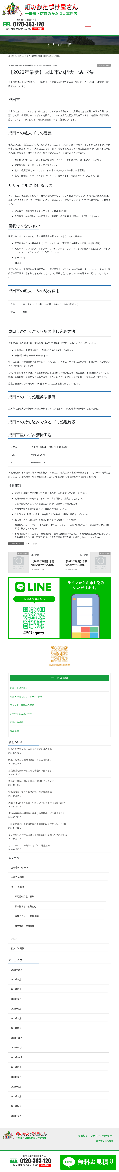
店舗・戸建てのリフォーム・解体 (26, 696)
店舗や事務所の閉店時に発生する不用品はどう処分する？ (36, 813)
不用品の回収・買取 (24, 896)
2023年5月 (16, 1096)
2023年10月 (17, 1057)
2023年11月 (17, 1047)
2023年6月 (16, 1086)
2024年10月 (17, 970)
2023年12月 (17, 1038)
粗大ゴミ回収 (104, 65)
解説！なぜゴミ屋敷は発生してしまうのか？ (30, 759)
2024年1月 (16, 1028)
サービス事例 (17, 887)
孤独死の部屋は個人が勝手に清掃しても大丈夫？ (32, 781)
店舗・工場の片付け (20, 688)
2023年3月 (16, 1116)
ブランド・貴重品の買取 (22, 705)
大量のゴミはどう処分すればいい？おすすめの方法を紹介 (36, 802)
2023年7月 (16, 1077)
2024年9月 (16, 979)
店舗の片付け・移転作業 (27, 916)
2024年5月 (16, 1018)
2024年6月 (16, 1008)
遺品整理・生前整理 (24, 926)
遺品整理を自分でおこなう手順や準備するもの (31, 770)
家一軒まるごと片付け (21, 713)
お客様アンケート (19, 867)
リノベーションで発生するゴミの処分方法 (29, 845)
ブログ (14, 939)
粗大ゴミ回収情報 (105, 1141)
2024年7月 (16, 999)
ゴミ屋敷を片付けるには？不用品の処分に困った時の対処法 (37, 835)
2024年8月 (16, 989)
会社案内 (82, 1135)
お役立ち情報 (17, 877)
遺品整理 (14, 730)
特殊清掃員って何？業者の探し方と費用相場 (30, 792)
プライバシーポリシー (101, 1135)
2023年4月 (16, 1106)
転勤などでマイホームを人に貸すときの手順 (30, 749)
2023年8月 (16, 1067)
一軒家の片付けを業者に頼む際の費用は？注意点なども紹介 (37, 824)
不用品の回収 (16, 722)
